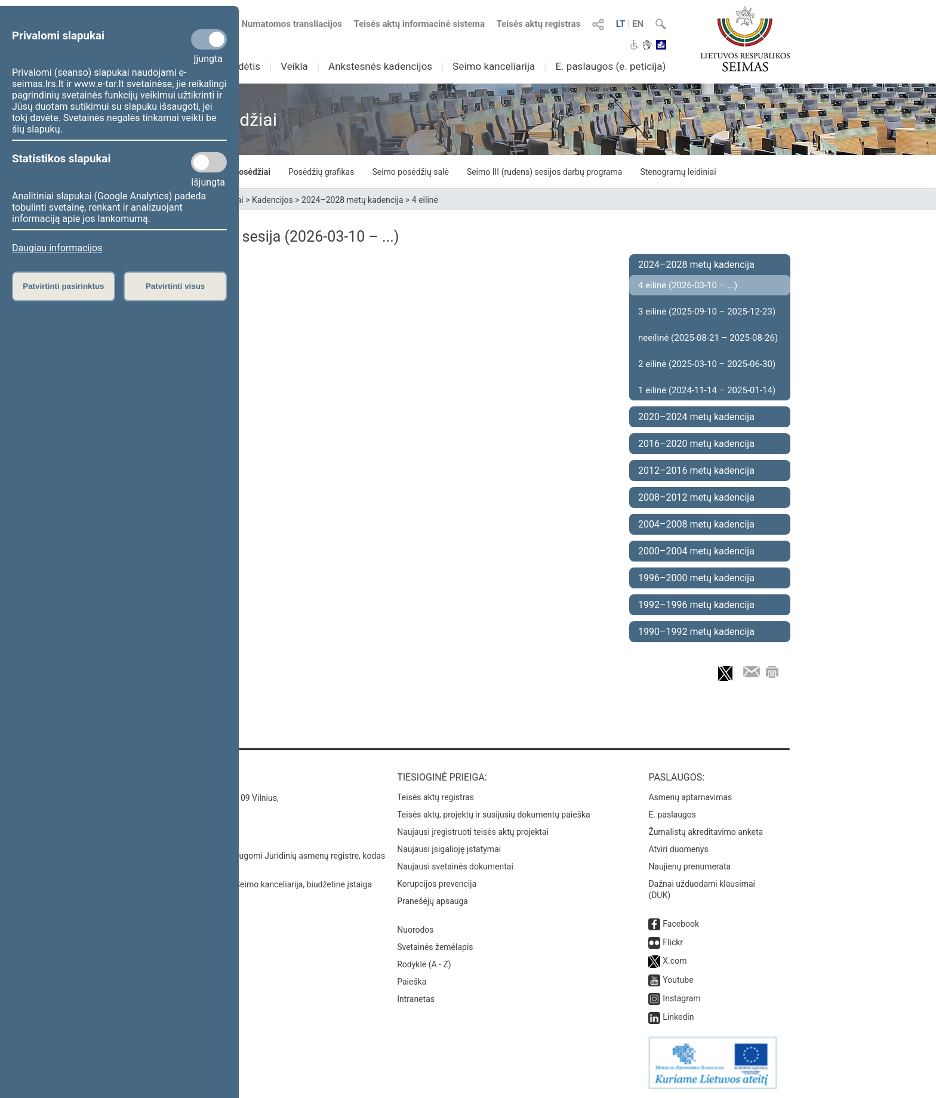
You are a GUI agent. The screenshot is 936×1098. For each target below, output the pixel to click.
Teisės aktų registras (539, 23)
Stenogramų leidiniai (678, 172)
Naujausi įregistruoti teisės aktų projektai (473, 832)
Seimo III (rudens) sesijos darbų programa (545, 172)
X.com (674, 961)
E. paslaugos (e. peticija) (610, 66)
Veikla (294, 66)
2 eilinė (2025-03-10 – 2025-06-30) (706, 364)
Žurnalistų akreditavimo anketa (705, 832)
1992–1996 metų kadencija (696, 604)
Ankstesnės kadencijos (380, 66)
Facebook (681, 924)
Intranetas (416, 999)
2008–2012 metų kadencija (696, 497)
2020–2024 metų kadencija (696, 416)
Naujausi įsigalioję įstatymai (449, 849)
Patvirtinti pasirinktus (63, 286)
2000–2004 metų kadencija (696, 551)
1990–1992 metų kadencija (696, 631)
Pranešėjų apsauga (432, 901)
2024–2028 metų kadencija (352, 200)
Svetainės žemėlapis (435, 947)
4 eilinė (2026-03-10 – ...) (687, 285)
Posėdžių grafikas (321, 172)
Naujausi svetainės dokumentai (455, 866)
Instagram (681, 998)
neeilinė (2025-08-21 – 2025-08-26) (708, 337)
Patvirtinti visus (175, 286)
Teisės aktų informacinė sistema (419, 23)
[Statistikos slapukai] (209, 162)
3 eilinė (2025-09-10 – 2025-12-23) (706, 311)
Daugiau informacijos (57, 248)
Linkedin (678, 1017)
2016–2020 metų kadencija (696, 443)
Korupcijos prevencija (436, 884)
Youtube (678, 980)
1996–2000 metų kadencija (696, 578)
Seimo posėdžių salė (410, 172)
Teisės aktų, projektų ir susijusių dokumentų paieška (493, 814)
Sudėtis (244, 66)
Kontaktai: (172, 777)
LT (621, 23)
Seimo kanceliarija (493, 66)
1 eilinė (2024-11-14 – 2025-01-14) (706, 390)
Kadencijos (272, 200)
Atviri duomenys (678, 849)
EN (638, 23)
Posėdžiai (251, 172)
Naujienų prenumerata (689, 866)
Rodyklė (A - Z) (424, 964)
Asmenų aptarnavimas (690, 797)
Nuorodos (415, 929)
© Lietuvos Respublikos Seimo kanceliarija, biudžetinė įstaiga (259, 884)
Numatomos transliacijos (285, 23)
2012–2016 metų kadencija (696, 470)
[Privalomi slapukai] (209, 39)
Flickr (673, 942)
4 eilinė (425, 200)
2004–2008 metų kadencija (696, 524)
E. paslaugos (672, 814)
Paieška (411, 981)
